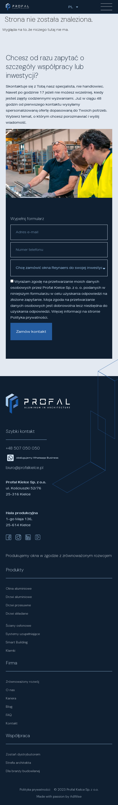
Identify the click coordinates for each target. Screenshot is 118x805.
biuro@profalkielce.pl (24, 467)
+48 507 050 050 (23, 448)
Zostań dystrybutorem (23, 754)
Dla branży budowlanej (23, 771)
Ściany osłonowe (18, 625)
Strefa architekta (18, 763)
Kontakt (12, 723)
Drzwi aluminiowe (19, 597)
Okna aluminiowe (18, 588)
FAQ (9, 715)
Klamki (10, 650)
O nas (10, 690)
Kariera (11, 698)
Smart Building (17, 642)
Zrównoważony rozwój (22, 681)
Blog (9, 706)
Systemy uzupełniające (23, 634)
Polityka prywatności (35, 789)
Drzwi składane (17, 613)
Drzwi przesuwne (18, 605)
